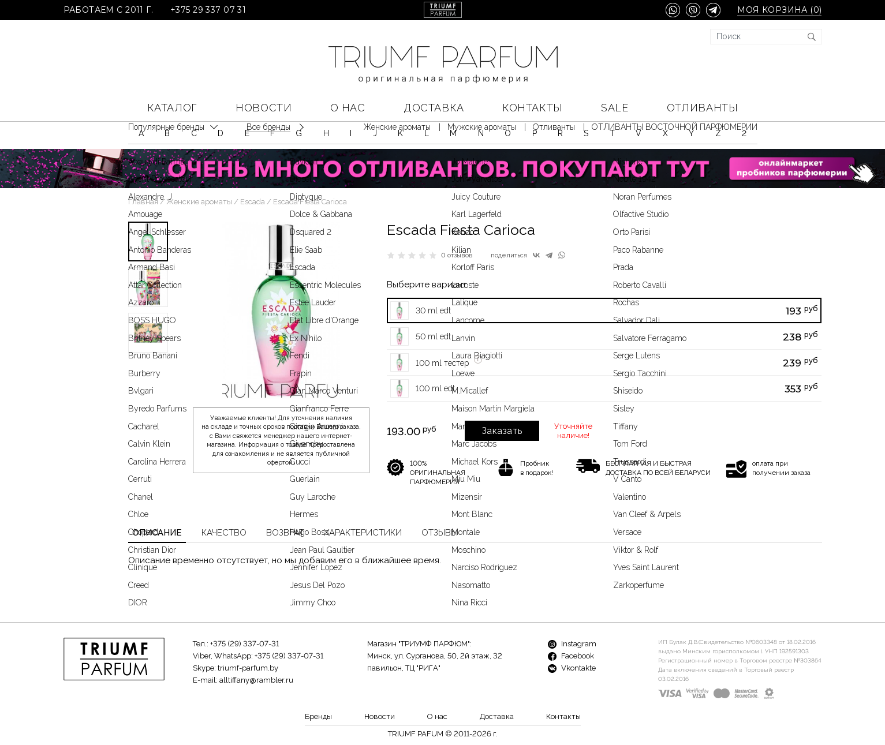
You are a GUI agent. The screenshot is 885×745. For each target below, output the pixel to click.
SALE (614, 108)
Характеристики (363, 532)
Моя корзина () (779, 10)
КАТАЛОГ (172, 108)
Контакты (532, 108)
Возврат (285, 532)
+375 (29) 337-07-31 (244, 643)
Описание (157, 532)
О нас (347, 108)
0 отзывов (457, 255)
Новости (264, 108)
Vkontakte (572, 668)
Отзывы (439, 532)
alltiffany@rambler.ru (256, 680)
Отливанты (702, 108)
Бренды (318, 716)
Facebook (571, 656)
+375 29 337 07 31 (208, 10)
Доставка (434, 108)
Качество (224, 532)
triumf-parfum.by (248, 668)
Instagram (572, 643)
